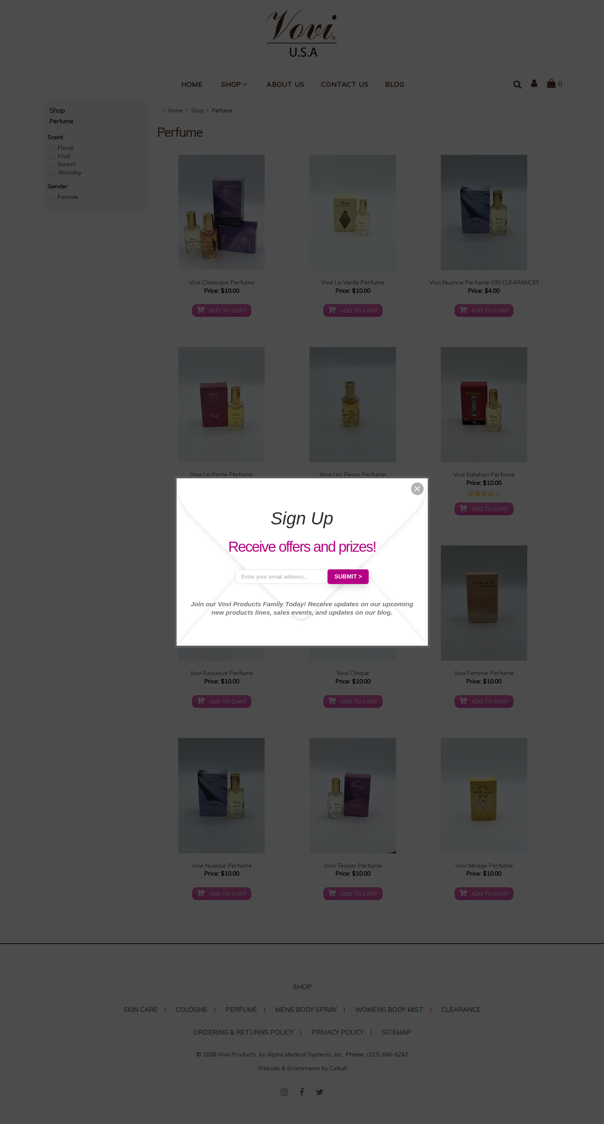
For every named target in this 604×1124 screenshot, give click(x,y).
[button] (417, 488)
